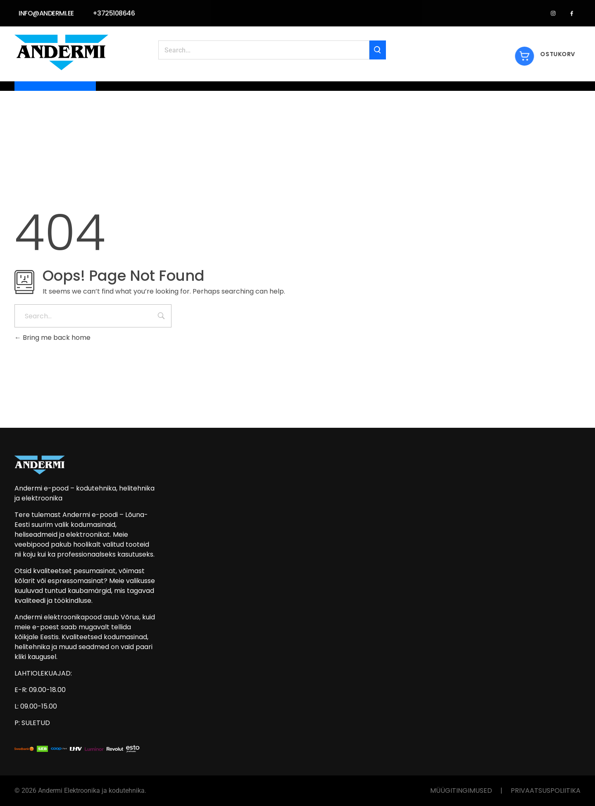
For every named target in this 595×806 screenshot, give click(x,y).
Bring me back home (52, 337)
